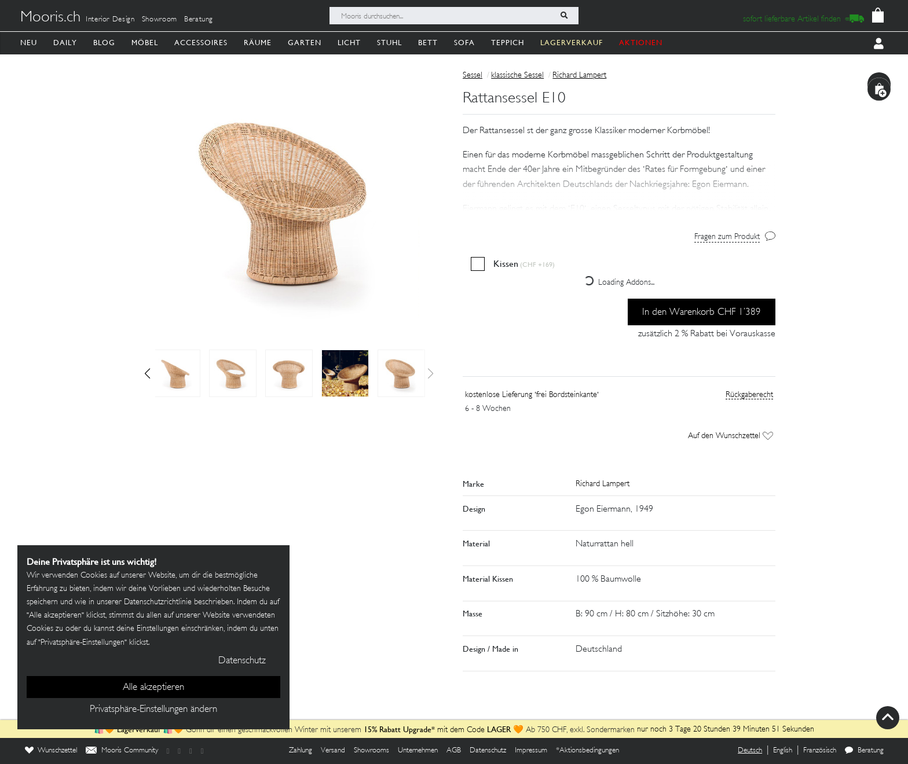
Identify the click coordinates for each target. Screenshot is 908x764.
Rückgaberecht (749, 395)
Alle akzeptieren (153, 687)
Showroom (159, 19)
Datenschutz (488, 750)
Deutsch (750, 750)
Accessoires (201, 42)
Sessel (472, 75)
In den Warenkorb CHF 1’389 (701, 312)
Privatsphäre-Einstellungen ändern (153, 709)
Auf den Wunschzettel (730, 436)
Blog (104, 42)
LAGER (499, 729)
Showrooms (371, 750)
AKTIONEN (640, 42)
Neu (28, 42)
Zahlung (300, 750)
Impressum (531, 750)
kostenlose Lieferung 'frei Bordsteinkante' (532, 395)
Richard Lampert (579, 75)
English (782, 750)
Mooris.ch (50, 17)
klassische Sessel (517, 75)
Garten (304, 42)
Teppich (507, 42)
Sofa (464, 42)
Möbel (144, 42)
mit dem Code (425, 730)
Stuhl (389, 42)
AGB (453, 750)
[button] (147, 373)
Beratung (198, 19)
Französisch (819, 750)
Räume (258, 42)
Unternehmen (418, 750)
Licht (349, 42)
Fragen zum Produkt (727, 237)
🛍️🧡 (105, 730)
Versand (333, 750)
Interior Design (110, 19)
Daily (65, 42)
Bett (428, 42)
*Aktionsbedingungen (587, 750)
